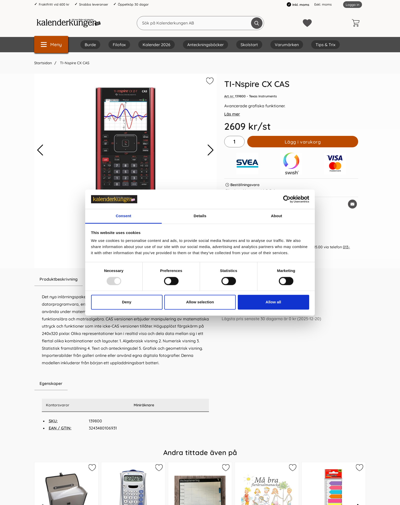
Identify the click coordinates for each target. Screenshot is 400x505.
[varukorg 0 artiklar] (357, 23)
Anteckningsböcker (205, 44)
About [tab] (276, 216)
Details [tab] (200, 216)
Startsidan (43, 63)
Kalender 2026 (156, 44)
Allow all (273, 302)
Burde (90, 44)
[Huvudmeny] (51, 44)
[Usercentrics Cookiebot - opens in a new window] (287, 199)
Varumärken (287, 44)
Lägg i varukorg (303, 142)
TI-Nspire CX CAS (74, 63)
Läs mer (232, 113)
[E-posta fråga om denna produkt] (352, 204)
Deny (126, 302)
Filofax (119, 44)
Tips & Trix (325, 44)
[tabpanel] (125, 325)
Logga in (352, 5)
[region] (125, 383)
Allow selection (200, 302)
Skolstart (249, 44)
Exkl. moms (323, 4)
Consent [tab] (123, 216)
